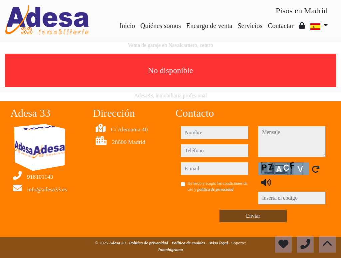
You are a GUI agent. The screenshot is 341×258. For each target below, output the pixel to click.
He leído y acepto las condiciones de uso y (217, 186)
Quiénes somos (161, 25)
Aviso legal (218, 242)
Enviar (253, 216)
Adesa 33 (118, 242)
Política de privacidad (149, 242)
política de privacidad (215, 189)
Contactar (281, 25)
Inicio (127, 25)
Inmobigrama (170, 249)
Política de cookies (188, 242)
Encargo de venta (209, 25)
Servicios (250, 25)
